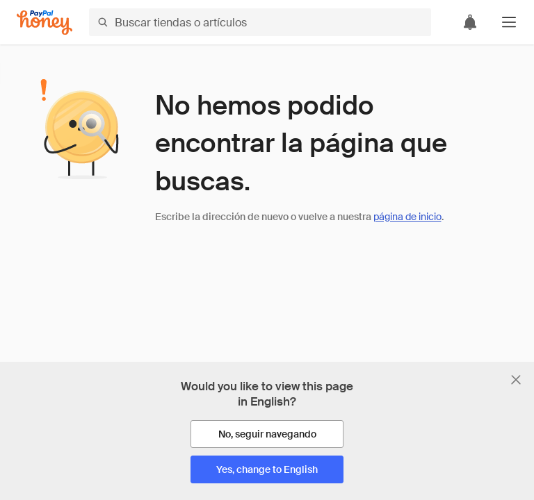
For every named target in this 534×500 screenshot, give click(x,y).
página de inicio (407, 216)
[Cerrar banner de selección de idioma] (516, 380)
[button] (509, 22)
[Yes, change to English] (267, 469)
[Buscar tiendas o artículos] (260, 22)
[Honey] (44, 22)
